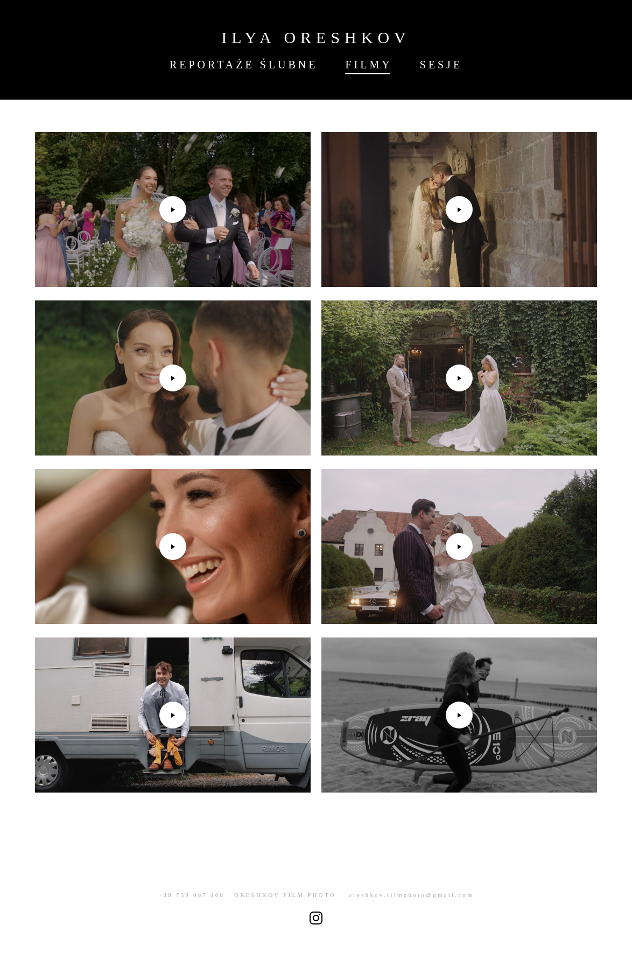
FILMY (368, 64)
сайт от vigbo (316, 948)
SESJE (441, 64)
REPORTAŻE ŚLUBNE (244, 64)
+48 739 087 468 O (199, 895)
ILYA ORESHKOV (316, 38)
